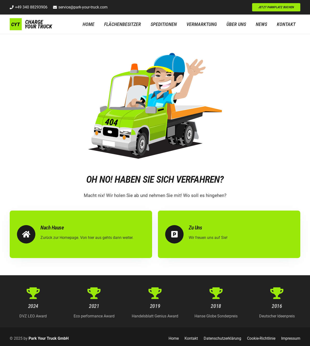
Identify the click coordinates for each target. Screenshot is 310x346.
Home (174, 338)
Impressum (290, 338)
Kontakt (191, 338)
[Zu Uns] (177, 234)
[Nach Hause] (28, 234)
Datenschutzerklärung (222, 338)
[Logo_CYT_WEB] (31, 24)
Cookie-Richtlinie (261, 338)
